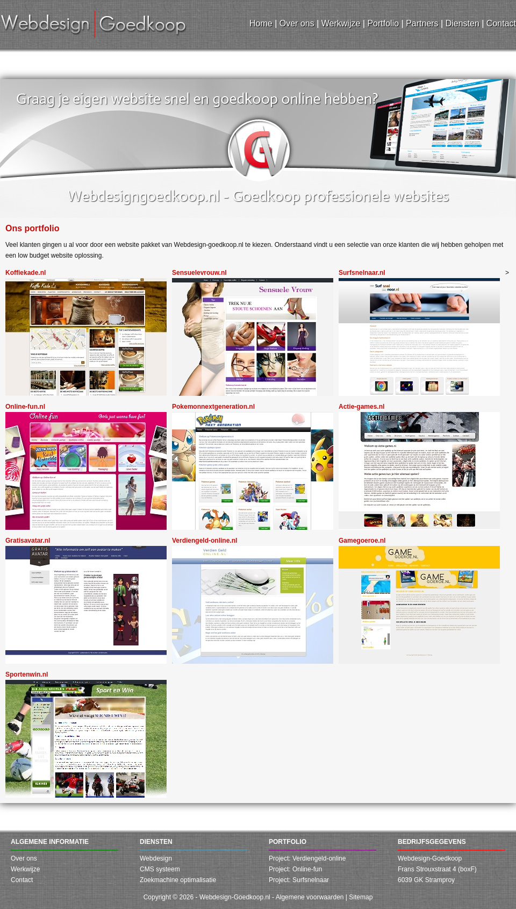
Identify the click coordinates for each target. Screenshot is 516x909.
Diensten (156, 842)
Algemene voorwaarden (310, 897)
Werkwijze (25, 869)
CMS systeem (160, 869)
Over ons (24, 858)
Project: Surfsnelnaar (299, 880)
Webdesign (156, 858)
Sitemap (360, 897)
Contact (22, 880)
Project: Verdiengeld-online (307, 858)
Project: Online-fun (295, 869)
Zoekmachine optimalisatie (178, 880)
